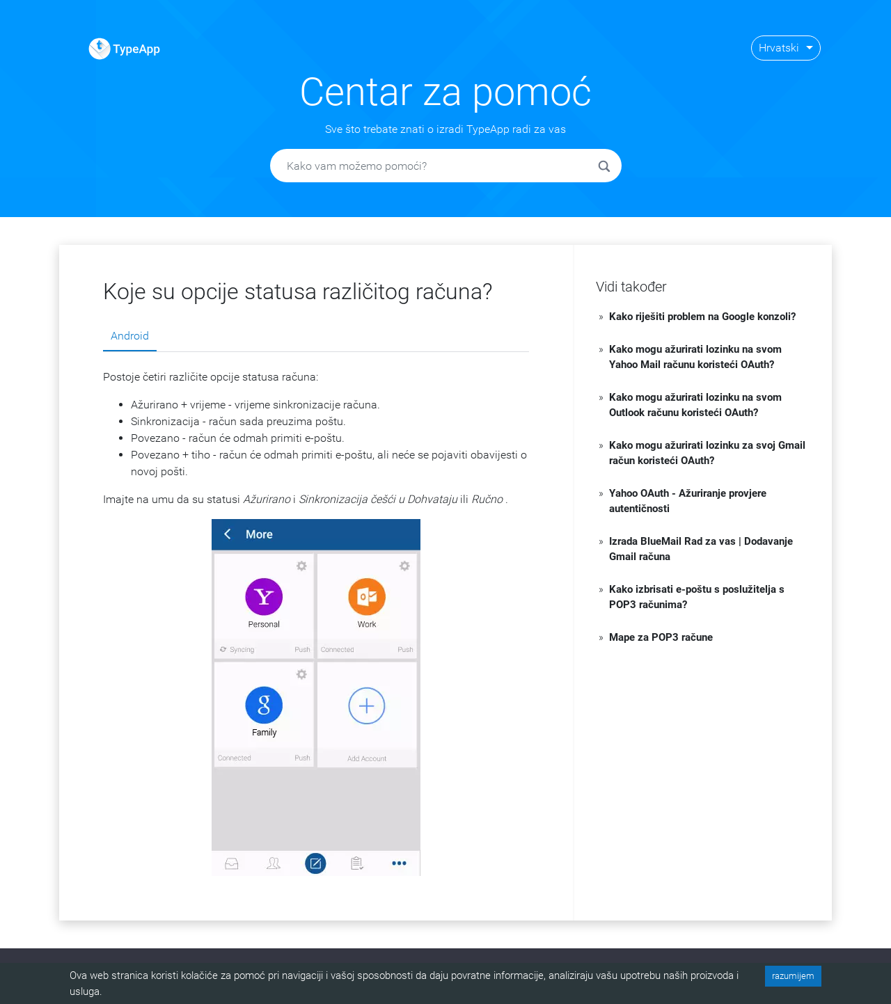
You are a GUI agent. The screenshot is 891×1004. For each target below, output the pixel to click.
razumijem (793, 976)
